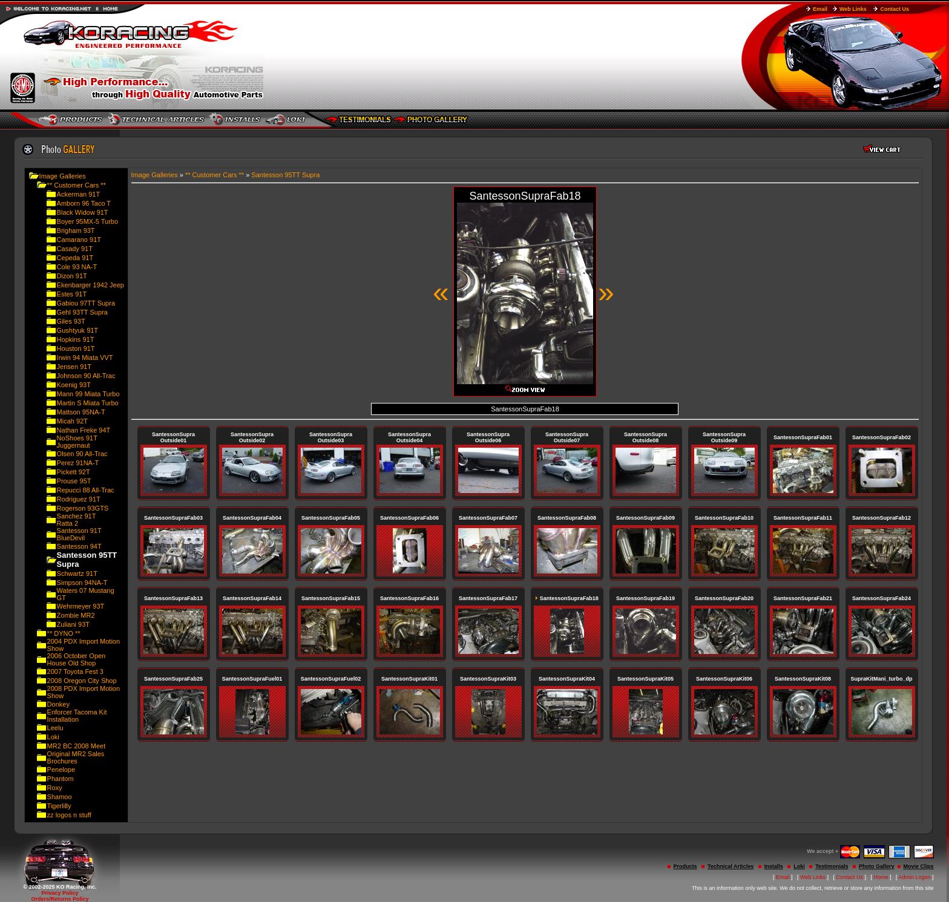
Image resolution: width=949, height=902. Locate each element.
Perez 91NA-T (78, 462)
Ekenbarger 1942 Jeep (90, 285)
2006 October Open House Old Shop (76, 659)
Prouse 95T (74, 481)
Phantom (60, 778)
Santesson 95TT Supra (285, 174)
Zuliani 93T (73, 624)
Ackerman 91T (78, 194)
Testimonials (831, 866)
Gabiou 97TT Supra (86, 303)
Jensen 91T (74, 366)
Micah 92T (72, 421)
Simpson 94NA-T (82, 582)
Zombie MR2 (76, 615)
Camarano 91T (79, 239)
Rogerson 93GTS (83, 508)
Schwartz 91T (77, 573)
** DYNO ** (63, 633)
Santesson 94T (79, 546)
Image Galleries (62, 176)
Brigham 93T (76, 230)
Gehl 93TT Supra (82, 312)
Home (881, 877)
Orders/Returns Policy (59, 899)
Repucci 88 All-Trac (85, 490)
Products (685, 866)
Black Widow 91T (82, 212)
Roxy (54, 787)
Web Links (853, 9)
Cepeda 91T (75, 257)
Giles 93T (71, 321)
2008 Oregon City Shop (82, 680)
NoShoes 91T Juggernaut (77, 441)
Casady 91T (75, 248)
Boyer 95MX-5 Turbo (88, 221)
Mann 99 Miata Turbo (88, 393)
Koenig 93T (74, 384)
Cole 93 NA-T (77, 266)
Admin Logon (915, 877)
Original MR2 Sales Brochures (76, 757)
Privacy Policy (59, 893)
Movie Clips (919, 866)
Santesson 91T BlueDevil (79, 534)
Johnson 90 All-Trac (86, 375)
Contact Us (894, 9)
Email (820, 9)
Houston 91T (76, 348)
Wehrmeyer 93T (81, 606)
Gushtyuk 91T (77, 330)
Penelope (61, 769)
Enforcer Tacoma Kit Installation (77, 715)
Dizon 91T (72, 275)
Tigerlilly (59, 805)
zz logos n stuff (69, 815)
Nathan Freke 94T (84, 430)
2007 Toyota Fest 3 (75, 671)
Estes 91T (72, 294)
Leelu (55, 727)
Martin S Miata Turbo (88, 403)
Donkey (58, 704)
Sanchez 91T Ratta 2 (76, 519)
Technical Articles (731, 866)
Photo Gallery (877, 866)
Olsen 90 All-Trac (82, 453)
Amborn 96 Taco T (84, 203)
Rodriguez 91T (78, 499)
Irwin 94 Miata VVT (85, 357)
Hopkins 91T (75, 339)
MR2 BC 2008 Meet (76, 746)
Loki (53, 736)
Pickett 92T (73, 472)
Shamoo (59, 796)
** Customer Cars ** (76, 185)
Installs (773, 866)
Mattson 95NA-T (81, 412)
